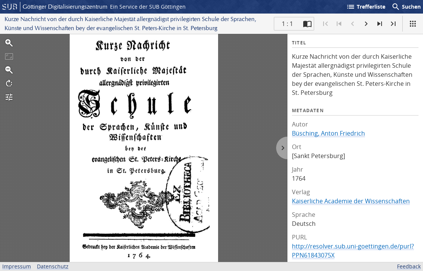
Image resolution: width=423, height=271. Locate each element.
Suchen (406, 6)
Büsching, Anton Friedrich (328, 133)
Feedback (409, 266)
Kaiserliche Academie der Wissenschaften (351, 201)
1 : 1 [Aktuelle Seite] (287, 24)
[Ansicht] (413, 24)
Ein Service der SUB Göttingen (148, 6)
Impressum (16, 266)
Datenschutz (53, 266)
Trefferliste (365, 6)
